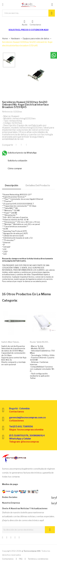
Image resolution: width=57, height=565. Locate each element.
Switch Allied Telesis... (10, 342)
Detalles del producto (38, 185)
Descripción (11, 185)
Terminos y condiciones (38, 559)
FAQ (20, 559)
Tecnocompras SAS (32, 551)
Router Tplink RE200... (39, 342)
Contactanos (8, 559)
